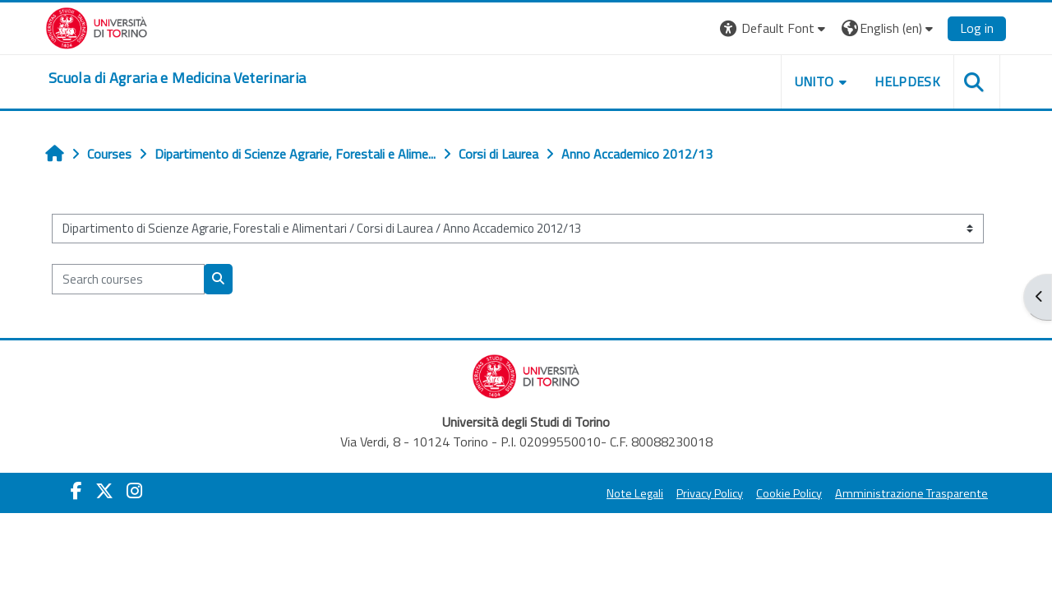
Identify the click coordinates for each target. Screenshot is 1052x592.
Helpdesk (907, 81)
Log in (977, 28)
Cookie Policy (789, 493)
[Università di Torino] (96, 26)
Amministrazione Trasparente (911, 493)
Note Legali (635, 493)
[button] (774, 28)
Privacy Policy (709, 493)
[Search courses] (128, 279)
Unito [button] (814, 81)
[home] (177, 78)
